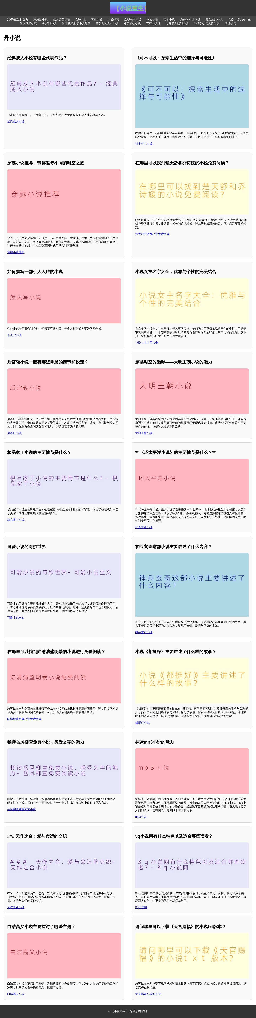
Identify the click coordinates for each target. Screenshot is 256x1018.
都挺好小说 (142, 722)
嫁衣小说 (96, 19)
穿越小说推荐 (15, 252)
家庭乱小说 (40, 19)
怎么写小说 (14, 335)
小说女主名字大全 (146, 342)
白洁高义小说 (15, 993)
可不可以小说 (143, 143)
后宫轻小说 (14, 433)
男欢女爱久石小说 (107, 23)
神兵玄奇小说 (143, 632)
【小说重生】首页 (16, 19)
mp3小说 (140, 816)
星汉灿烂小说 (28, 23)
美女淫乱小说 (214, 19)
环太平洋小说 (143, 527)
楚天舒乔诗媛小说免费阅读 (152, 233)
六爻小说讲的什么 (239, 19)
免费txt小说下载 (190, 19)
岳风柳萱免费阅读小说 (21, 809)
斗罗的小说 (49, 23)
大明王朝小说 (143, 433)
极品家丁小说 (15, 519)
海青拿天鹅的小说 (177, 23)
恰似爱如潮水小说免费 (76, 23)
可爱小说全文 (15, 617)
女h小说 (80, 19)
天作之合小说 (15, 907)
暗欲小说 (169, 19)
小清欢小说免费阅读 (206, 23)
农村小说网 (153, 23)
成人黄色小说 (61, 19)
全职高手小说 (132, 19)
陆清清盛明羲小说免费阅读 (24, 718)
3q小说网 (141, 907)
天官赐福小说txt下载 (148, 993)
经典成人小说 (15, 121)
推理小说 (230, 23)
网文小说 (152, 19)
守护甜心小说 (132, 23)
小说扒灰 (113, 19)
